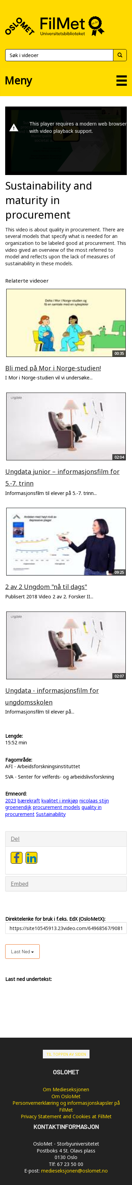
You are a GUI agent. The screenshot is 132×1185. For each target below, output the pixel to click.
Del (15, 839)
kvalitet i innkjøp (59, 800)
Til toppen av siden (66, 1054)
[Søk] (59, 55)
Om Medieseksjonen (66, 1089)
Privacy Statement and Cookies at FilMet (66, 1116)
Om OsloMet (66, 1096)
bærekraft (29, 800)
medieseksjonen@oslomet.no (74, 1170)
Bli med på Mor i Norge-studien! (53, 368)
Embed (19, 884)
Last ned (22, 951)
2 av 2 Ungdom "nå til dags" (46, 586)
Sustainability (51, 814)
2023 (10, 800)
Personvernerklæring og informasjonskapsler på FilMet (66, 1106)
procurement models (56, 807)
